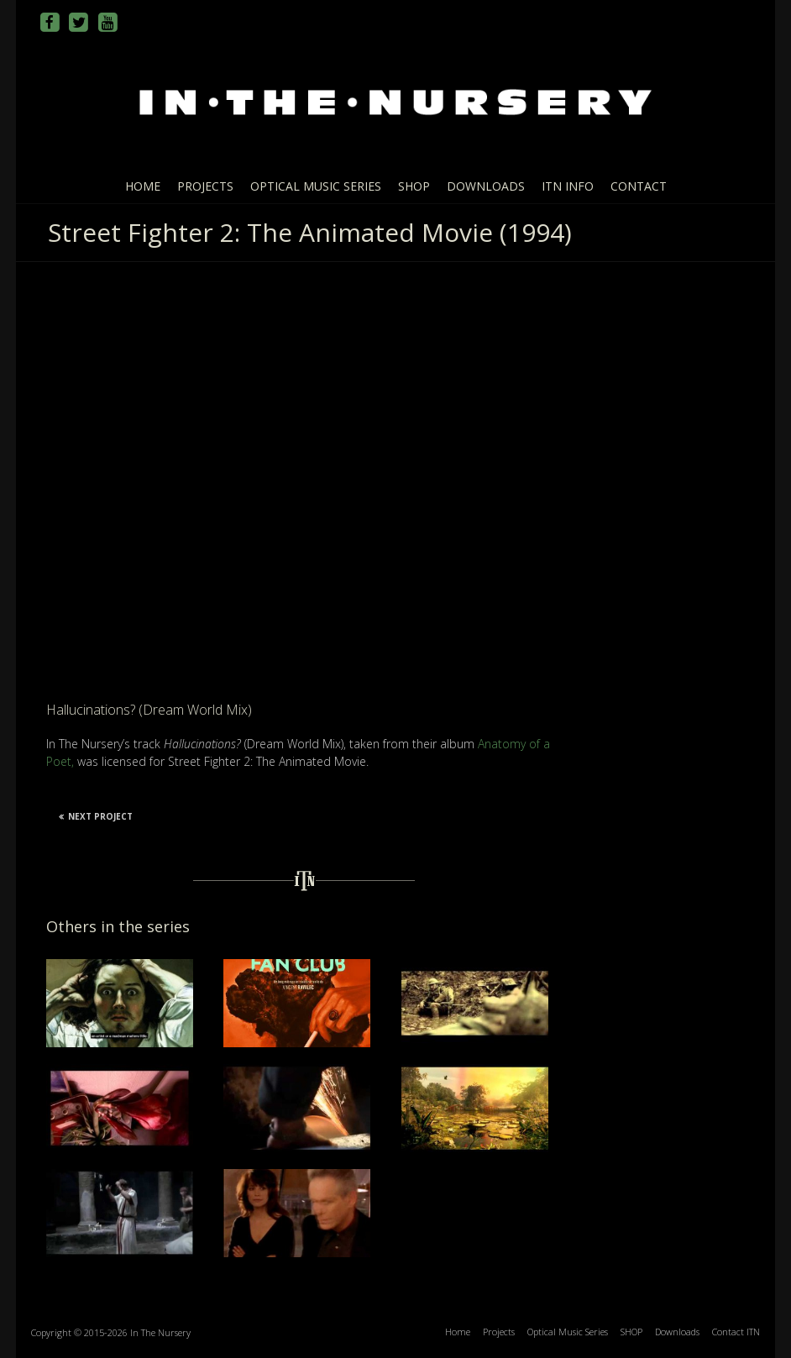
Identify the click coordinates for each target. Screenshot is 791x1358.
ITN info (568, 186)
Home (142, 186)
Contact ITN (736, 1331)
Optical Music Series (315, 186)
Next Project (96, 816)
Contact (638, 186)
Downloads (486, 186)
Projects (205, 186)
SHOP (414, 186)
